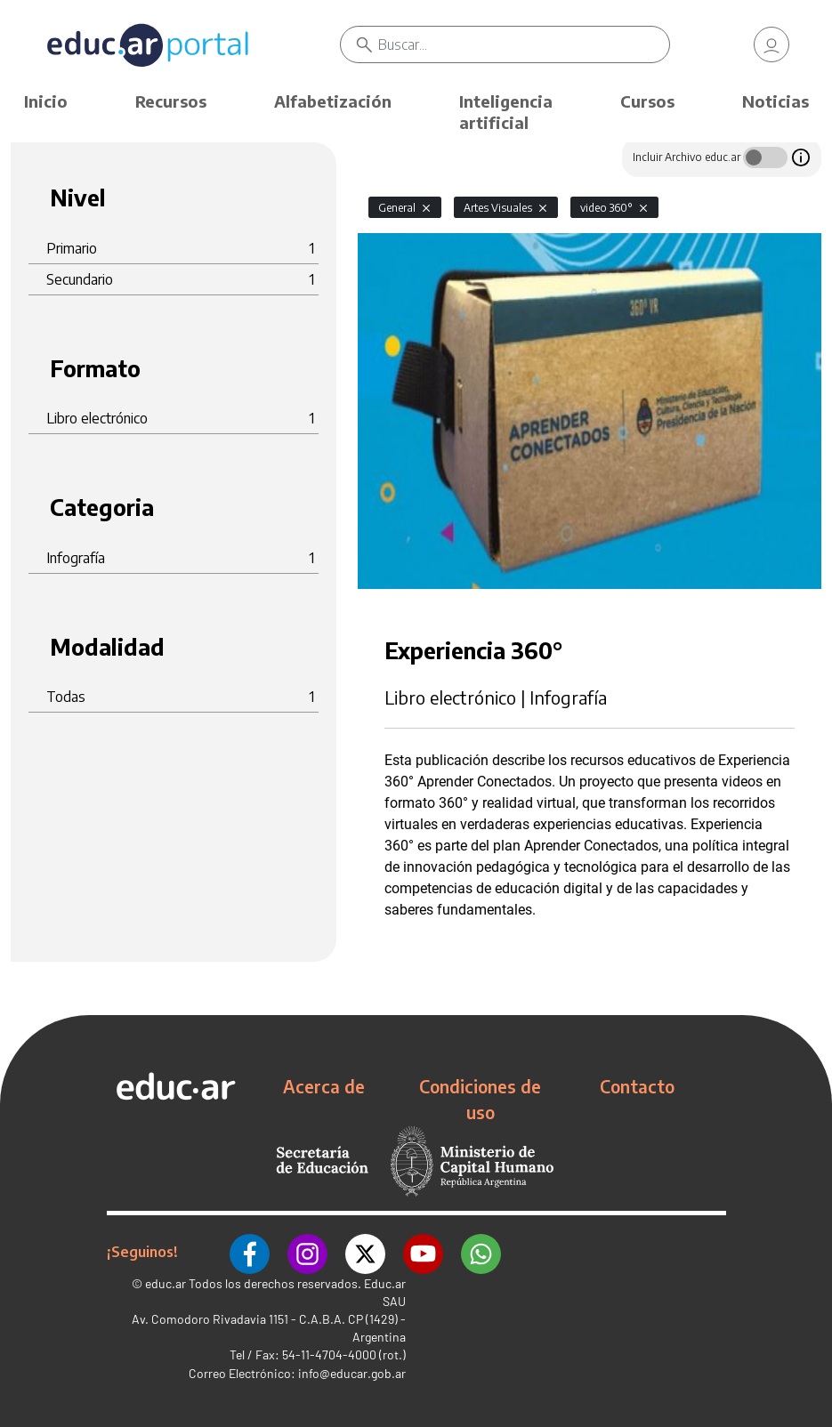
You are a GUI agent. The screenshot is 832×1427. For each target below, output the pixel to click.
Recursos (170, 101)
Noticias (775, 101)
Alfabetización (333, 101)
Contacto (637, 1086)
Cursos (647, 101)
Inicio (46, 101)
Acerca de (324, 1086)
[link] (771, 44)
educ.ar (165, 1283)
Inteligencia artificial (506, 112)
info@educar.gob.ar (352, 1373)
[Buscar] (523, 44)
